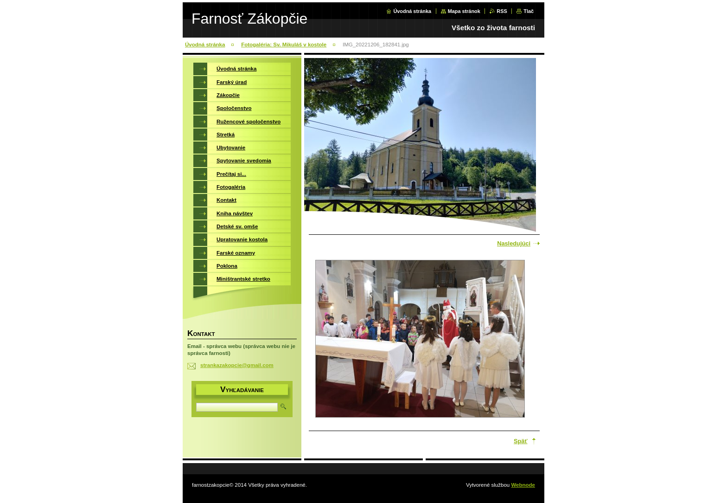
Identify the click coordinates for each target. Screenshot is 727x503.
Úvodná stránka (412, 11)
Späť (521, 441)
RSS (502, 11)
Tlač (528, 11)
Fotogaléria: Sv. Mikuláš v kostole (283, 44)
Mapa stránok (464, 11)
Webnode (523, 485)
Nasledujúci (513, 243)
